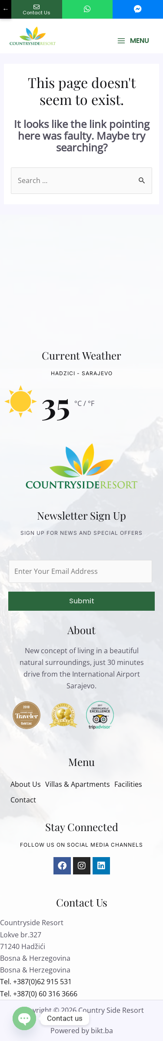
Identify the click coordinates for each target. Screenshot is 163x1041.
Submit (81, 601)
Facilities (128, 784)
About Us (25, 784)
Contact (23, 800)
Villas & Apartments (77, 784)
